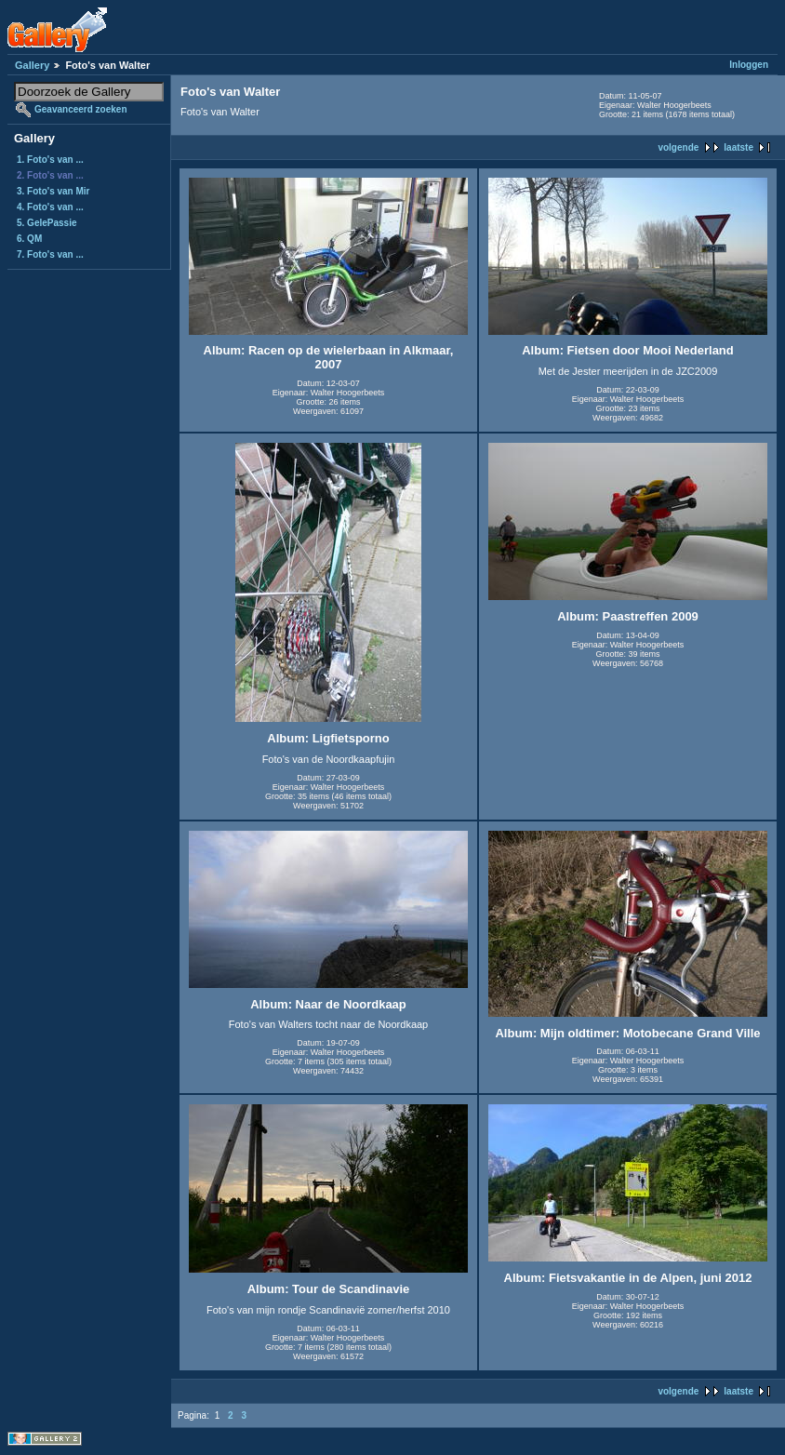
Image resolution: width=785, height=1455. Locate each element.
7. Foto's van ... (50, 254)
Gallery (32, 65)
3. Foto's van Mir (53, 191)
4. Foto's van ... (50, 207)
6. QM (29, 239)
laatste (738, 147)
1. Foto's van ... (50, 159)
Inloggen (748, 65)
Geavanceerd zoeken (80, 109)
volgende (678, 147)
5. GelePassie (47, 223)
